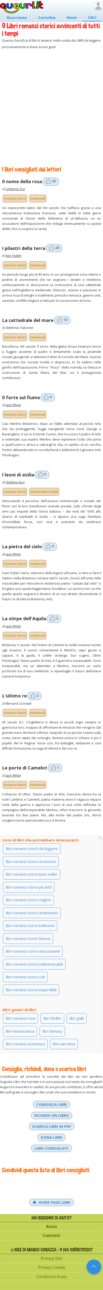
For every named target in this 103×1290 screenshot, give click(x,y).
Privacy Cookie (51, 1267)
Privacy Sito (51, 1258)
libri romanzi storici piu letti (29, 887)
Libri (92, 17)
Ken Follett (13, 255)
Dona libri (51, 1137)
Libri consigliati (51, 1148)
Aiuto (51, 1226)
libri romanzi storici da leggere (32, 848)
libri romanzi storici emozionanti (33, 951)
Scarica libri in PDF (51, 1126)
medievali (37, 198)
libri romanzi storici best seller (31, 874)
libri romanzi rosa (20, 1018)
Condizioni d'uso (51, 1276)
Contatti (51, 1235)
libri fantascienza (20, 1031)
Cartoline (46, 17)
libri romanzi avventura (25, 1043)
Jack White (13, 405)
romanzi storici (15, 198)
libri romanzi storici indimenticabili (34, 964)
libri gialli (77, 1018)
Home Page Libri (51, 1202)
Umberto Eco (15, 189)
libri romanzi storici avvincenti (31, 861)
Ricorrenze (17, 17)
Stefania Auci (14, 482)
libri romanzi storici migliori (28, 899)
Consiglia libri (51, 1104)
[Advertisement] (51, 107)
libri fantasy (52, 1031)
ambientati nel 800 (44, 491)
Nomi (72, 17)
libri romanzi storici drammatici (32, 912)
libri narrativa (64, 1043)
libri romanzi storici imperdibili (31, 989)
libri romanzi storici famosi (28, 938)
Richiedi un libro (51, 1115)
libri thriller (52, 1018)
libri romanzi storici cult (25, 976)
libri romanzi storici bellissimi (30, 925)
